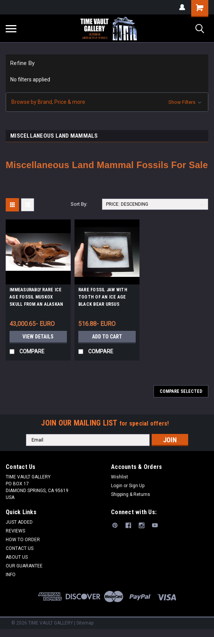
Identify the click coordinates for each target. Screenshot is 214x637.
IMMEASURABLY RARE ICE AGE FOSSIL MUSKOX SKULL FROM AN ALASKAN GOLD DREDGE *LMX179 (36, 298)
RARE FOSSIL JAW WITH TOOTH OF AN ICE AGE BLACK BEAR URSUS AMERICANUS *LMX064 (102, 298)
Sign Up (136, 485)
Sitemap (85, 623)
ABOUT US (17, 557)
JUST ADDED (19, 522)
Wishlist (119, 477)
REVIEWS (15, 531)
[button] (107, 102)
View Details (38, 337)
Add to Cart (107, 337)
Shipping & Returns (130, 494)
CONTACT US (19, 548)
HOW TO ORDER (23, 539)
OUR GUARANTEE (24, 566)
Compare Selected (181, 391)
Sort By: (79, 204)
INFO (11, 574)
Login (116, 485)
